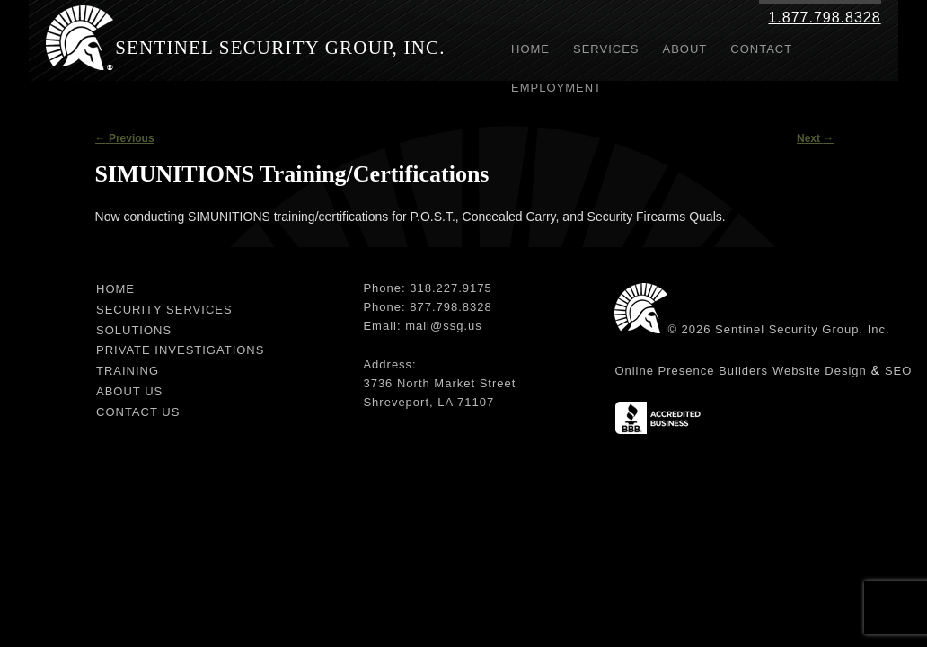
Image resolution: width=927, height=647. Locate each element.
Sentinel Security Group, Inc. (280, 47)
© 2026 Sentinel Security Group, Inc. (778, 329)
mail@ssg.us (443, 325)
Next (815, 138)
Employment (556, 87)
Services (606, 49)
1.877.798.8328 (824, 17)
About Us (129, 391)
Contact (761, 49)
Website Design (819, 370)
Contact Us (138, 412)
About (685, 49)
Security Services (164, 309)
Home (530, 49)
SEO (898, 370)
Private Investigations (180, 350)
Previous (124, 138)
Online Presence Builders (691, 370)
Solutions (134, 330)
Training (127, 370)
